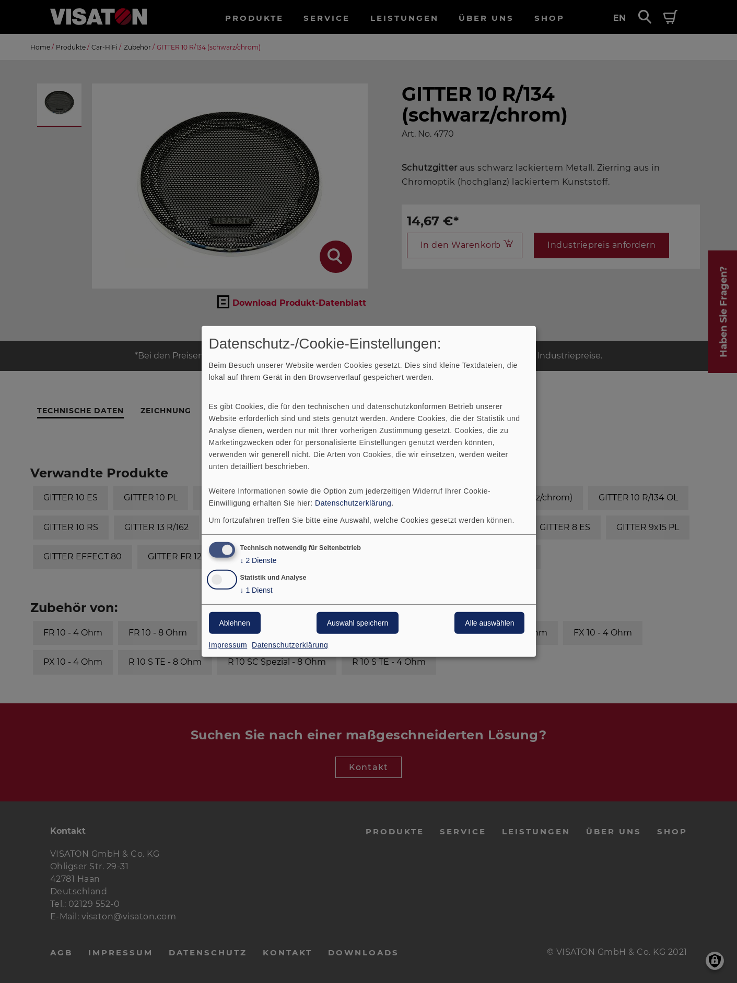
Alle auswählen (489, 623)
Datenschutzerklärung (353, 502)
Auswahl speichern (358, 623)
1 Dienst (256, 590)
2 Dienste (258, 560)
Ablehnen (234, 623)
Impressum (228, 645)
